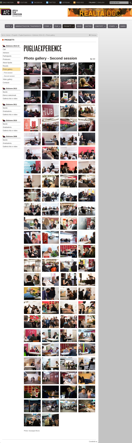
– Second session (9, 76)
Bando (5, 92)
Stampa (112, 26)
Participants (7, 56)
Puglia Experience (25, 35)
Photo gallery (7, 69)
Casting (88, 26)
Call (4, 49)
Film (56, 26)
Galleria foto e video (10, 99)
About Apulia (7, 63)
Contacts (6, 83)
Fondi (46, 26)
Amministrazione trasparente (28, 26)
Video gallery (7, 79)
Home (8, 35)
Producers (6, 59)
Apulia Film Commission (11, 12)
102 (93, 59)
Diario (123, 26)
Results (5, 66)
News (79, 26)
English (101, 2)
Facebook (38, 2)
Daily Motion (8, 2)
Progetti (67, 26)
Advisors (6, 53)
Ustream (66, 2)
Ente (8, 26)
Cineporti (99, 26)
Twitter (52, 2)
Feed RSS (80, 2)
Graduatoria (7, 111)
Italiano (92, 2)
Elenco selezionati (9, 95)
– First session (8, 73)
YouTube (23, 2)
